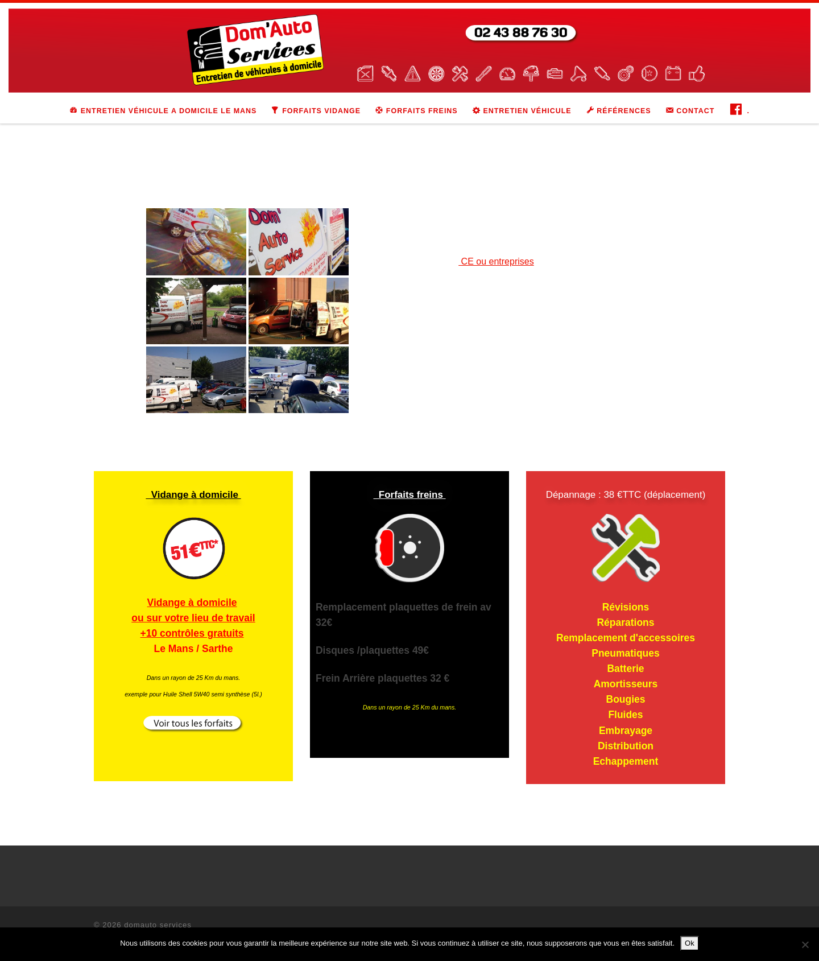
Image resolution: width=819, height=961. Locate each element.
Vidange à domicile (193, 494)
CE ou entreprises (496, 261)
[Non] (804, 944)
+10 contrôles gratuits (192, 633)
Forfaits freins (409, 494)
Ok (689, 943)
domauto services (158, 925)
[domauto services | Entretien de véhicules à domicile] (409, 49)
